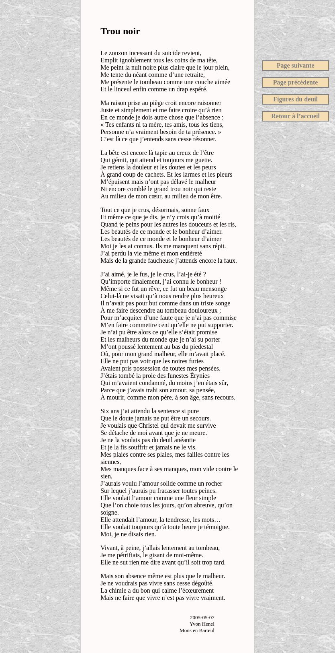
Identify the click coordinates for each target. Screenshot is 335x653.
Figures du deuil (295, 99)
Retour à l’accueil (295, 116)
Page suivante (296, 65)
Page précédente (295, 82)
